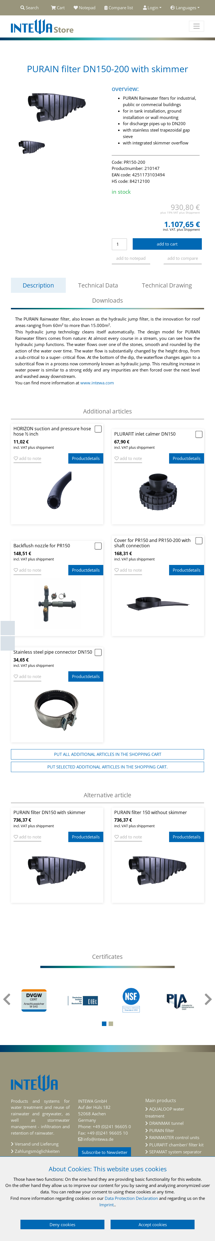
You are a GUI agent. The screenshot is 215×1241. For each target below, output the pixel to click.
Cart (58, 7)
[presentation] (7, 1002)
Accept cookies (153, 1224)
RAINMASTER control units (174, 1137)
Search (29, 7)
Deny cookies (62, 1224)
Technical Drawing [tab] (167, 285)
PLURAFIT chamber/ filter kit (176, 1144)
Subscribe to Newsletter (104, 1152)
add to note (27, 458)
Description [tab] (38, 285)
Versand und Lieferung (37, 1144)
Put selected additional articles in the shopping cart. (107, 767)
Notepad (84, 7)
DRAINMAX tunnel (166, 1123)
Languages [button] (183, 7)
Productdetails (86, 458)
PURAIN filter (161, 1130)
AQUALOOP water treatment (164, 1112)
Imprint (106, 1204)
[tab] (107, 957)
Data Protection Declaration (131, 1198)
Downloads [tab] (107, 300)
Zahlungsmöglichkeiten (37, 1151)
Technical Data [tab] (98, 285)
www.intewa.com (97, 382)
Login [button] (150, 7)
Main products (160, 1100)
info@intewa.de (98, 1139)
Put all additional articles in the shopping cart (107, 754)
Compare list (119, 7)
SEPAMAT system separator (175, 1151)
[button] (104, 1023)
